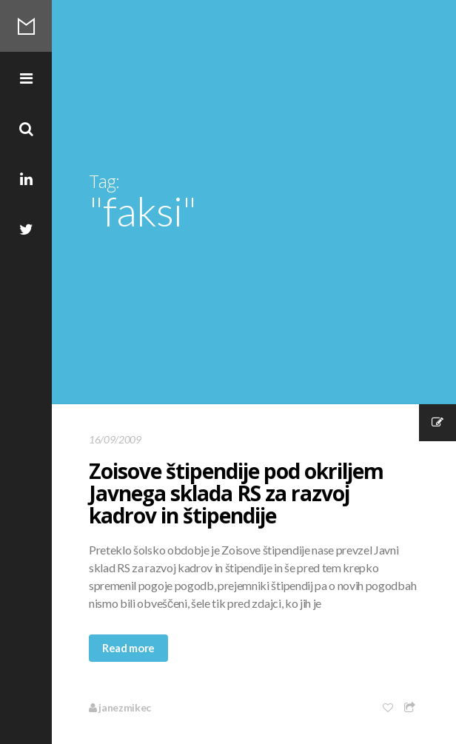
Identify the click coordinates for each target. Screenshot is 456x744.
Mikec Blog (26, 26)
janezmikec (120, 707)
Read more (128, 647)
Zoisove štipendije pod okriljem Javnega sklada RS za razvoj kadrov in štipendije (236, 493)
